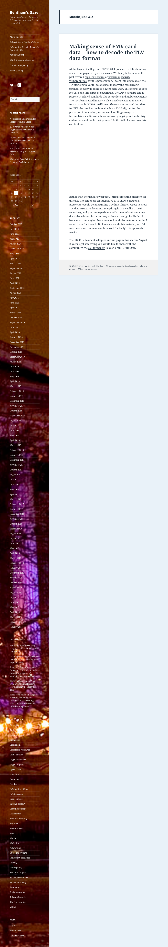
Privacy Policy (16, 70)
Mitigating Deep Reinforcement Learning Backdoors (24, 161)
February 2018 (17, 450)
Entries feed (15, 930)
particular (114, 76)
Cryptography (16, 764)
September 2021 (17, 288)
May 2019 (14, 376)
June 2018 (14, 430)
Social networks (17, 892)
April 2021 (15, 307)
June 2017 (14, 484)
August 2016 (15, 533)
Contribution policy (19, 65)
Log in (13, 925)
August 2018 (15, 420)
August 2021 (15, 293)
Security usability (18, 882)
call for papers (96, 247)
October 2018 (16, 410)
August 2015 (15, 592)
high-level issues (95, 76)
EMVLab (121, 108)
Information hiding (19, 789)
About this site (16, 37)
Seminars (14, 887)
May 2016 (14, 548)
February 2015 (17, 622)
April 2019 (15, 381)
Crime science (16, 754)
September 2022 (17, 268)
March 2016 (15, 558)
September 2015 (17, 587)
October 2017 (16, 469)
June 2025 (14, 234)
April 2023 (15, 258)
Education (14, 774)
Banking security (18, 735)
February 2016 (17, 563)
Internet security (17, 803)
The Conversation (18, 902)
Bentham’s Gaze (24, 12)
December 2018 (17, 401)
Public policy (16, 867)
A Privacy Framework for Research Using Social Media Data (23, 151)
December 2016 (17, 514)
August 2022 (15, 273)
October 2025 (16, 224)
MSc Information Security (22, 60)
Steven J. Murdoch (18, 681)
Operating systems (18, 852)
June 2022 (14, 278)
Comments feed (17, 935)
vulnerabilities (78, 80)
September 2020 (17, 322)
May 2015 (14, 607)
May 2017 (14, 489)
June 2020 (14, 327)
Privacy (13, 862)
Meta (12, 833)
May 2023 (14, 253)
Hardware (15, 784)
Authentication (17, 730)
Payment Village (86, 69)
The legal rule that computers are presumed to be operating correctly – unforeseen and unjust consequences (22, 700)
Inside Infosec (16, 799)
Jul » (34, 205)
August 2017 (15, 474)
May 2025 (14, 238)
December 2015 (17, 572)
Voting (13, 907)
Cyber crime (15, 769)
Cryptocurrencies (18, 759)
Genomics (14, 779)
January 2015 (16, 626)
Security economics (19, 877)
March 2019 (15, 386)
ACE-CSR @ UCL (17, 55)
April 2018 (15, 440)
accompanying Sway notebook (97, 220)
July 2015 (14, 597)
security (125, 76)
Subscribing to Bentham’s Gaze (24, 42)
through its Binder (130, 216)
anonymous (15, 645)
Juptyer (73, 204)
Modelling (14, 843)
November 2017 (17, 464)
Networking (15, 848)
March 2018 (15, 445)
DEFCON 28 (106, 69)
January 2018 (16, 455)
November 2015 (17, 577)
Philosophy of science (20, 857)
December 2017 (17, 460)
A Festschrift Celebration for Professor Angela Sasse (23, 120)
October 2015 (16, 582)
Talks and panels (17, 897)
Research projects (18, 872)
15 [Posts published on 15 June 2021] (16, 193)
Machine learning (18, 818)
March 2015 (15, 617)
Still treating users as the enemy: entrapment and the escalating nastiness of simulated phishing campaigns (24, 671)
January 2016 (16, 567)
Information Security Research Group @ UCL (24, 48)
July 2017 (14, 479)
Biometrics (15, 740)
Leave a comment (88, 268)
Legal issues (15, 813)
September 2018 (17, 415)
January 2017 (16, 509)
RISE (116, 200)
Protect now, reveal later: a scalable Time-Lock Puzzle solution (22, 140)
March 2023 (15, 263)
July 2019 (14, 366)
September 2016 (17, 528)
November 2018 (17, 405)
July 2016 (14, 538)
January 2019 (16, 396)
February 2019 (17, 391)
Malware (14, 823)
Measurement (16, 828)
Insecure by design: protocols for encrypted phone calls (24, 648)
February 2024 (17, 248)
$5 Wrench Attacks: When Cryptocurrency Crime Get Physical (22, 129)
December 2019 (17, 342)
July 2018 (14, 425)
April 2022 (15, 283)
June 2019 (14, 371)
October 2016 (16, 523)
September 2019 (17, 356)
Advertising (15, 725)
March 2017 (15, 499)
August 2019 (15, 361)
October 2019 (16, 352)
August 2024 (15, 243)
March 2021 (15, 312)
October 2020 (16, 317)
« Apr (15, 205)
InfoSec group (16, 794)
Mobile (13, 838)
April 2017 (15, 494)
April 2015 (15, 612)
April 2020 (15, 332)
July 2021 (14, 297)
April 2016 (15, 553)
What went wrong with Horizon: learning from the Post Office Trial (23, 685)
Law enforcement (18, 808)
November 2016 (17, 518)
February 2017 (17, 504)
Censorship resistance (20, 749)
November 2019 (17, 347)
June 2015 (14, 602)
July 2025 (14, 229)
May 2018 (14, 435)
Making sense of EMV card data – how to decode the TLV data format (106, 52)
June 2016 (14, 543)
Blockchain (15, 744)
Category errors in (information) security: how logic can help (24, 659)
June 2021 (14, 302)
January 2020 (16, 337)
